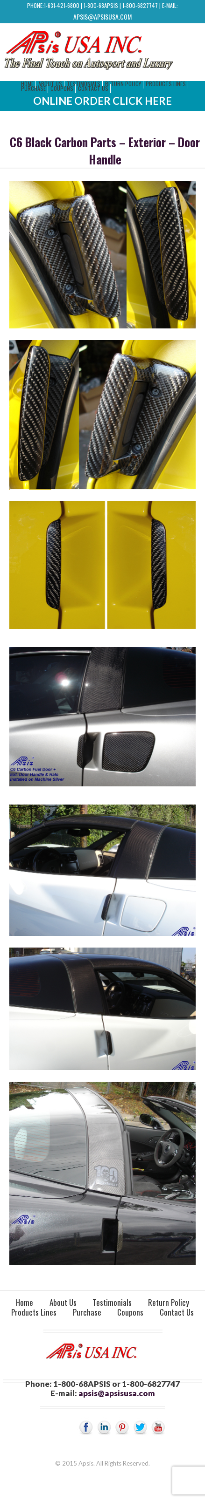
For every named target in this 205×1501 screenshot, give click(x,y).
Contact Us (93, 88)
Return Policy (123, 84)
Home (24, 1302)
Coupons (61, 88)
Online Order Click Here (102, 101)
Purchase (33, 88)
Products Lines (166, 84)
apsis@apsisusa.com (102, 16)
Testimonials (112, 1302)
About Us (63, 1302)
